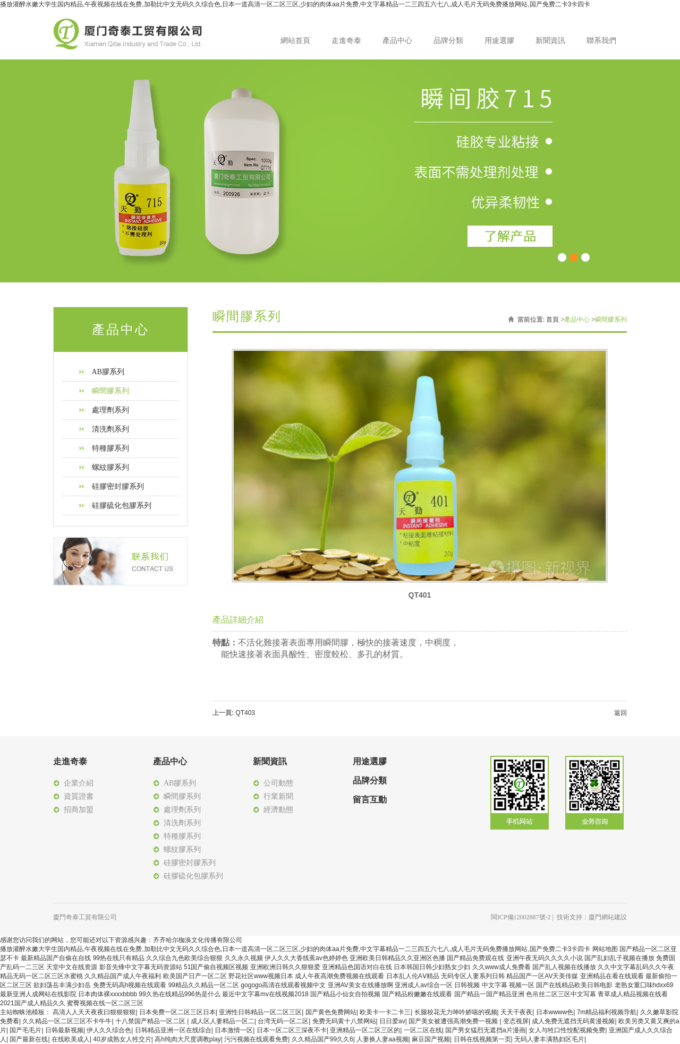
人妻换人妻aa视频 (382, 1039)
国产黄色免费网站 (330, 1012)
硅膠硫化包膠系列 (121, 506)
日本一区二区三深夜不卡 (292, 1030)
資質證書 (79, 796)
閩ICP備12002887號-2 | (524, 917)
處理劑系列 (110, 410)
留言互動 (370, 799)
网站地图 (605, 949)
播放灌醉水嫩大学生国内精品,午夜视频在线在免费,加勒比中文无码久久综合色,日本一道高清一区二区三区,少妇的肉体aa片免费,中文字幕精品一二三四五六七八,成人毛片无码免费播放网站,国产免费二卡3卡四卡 (295, 4)
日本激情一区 (234, 1030)
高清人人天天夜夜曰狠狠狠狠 (94, 1012)
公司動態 (278, 783)
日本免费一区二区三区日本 (177, 1012)
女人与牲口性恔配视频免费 (567, 1030)
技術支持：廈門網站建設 (592, 917)
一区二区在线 (423, 1030)
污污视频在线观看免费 (256, 1039)
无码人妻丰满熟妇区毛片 (549, 1039)
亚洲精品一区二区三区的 (365, 1030)
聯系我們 (601, 41)
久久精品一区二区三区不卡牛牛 (67, 1021)
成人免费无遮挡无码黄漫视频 (573, 1021)
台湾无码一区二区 (283, 1021)
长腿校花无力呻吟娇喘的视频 (455, 1012)
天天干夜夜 (516, 1012)
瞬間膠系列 (110, 391)
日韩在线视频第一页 (482, 1039)
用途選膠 (499, 41)
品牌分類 (448, 41)
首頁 (552, 319)
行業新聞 (278, 796)
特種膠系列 (110, 448)
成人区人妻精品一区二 (222, 1021)
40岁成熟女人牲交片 (122, 1039)
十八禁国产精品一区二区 (151, 1021)
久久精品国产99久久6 (322, 1039)
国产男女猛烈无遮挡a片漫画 (485, 1030)
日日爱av (392, 1021)
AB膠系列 (108, 372)
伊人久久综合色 (109, 1030)
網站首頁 (295, 41)
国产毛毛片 (25, 1030)
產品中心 (397, 41)
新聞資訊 (550, 41)
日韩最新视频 (64, 1030)
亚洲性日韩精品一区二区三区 (260, 1012)
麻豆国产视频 (431, 1039)
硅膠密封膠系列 (118, 486)
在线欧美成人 (71, 1039)
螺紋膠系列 (110, 467)
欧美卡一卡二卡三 (385, 1012)
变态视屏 (516, 1021)
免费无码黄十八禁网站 (344, 1021)
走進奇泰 (346, 41)
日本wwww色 (555, 1012)
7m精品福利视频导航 (607, 1012)
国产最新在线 (29, 1039)
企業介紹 (79, 783)
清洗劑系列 (110, 429)
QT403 (245, 713)
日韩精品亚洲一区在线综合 (173, 1030)
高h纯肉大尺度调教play (188, 1039)
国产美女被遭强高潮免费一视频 (454, 1021)
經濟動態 (278, 810)
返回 (620, 713)
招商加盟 (79, 810)
